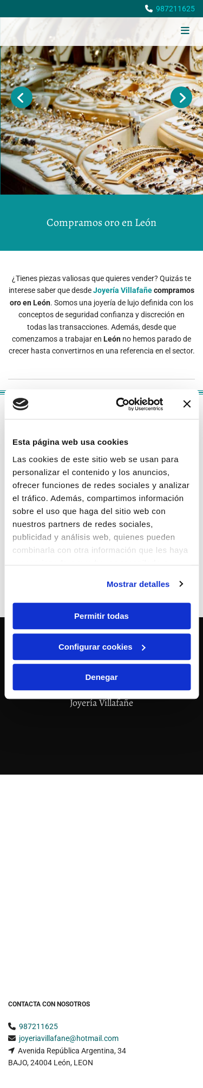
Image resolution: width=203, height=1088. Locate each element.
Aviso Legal (27, 930)
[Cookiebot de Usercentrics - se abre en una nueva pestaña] (121, 404)
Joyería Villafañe (122, 290)
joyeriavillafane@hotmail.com (69, 854)
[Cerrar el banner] (187, 404)
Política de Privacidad (44, 942)
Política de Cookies (39, 955)
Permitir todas (101, 615)
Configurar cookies (102, 646)
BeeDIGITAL (175, 1054)
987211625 (175, 8)
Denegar (101, 677)
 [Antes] (21, 97)
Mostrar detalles (138, 584)
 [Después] (181, 97)
